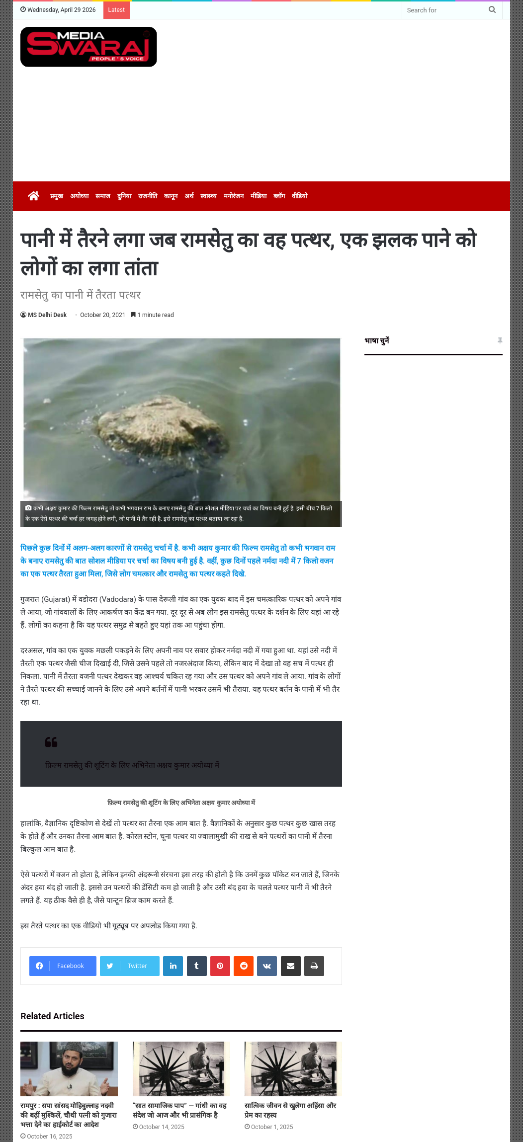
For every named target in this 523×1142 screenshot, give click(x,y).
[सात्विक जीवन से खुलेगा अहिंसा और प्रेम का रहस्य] (293, 1069)
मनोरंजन (234, 196)
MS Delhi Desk (47, 315)
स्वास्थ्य (208, 196)
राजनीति (147, 196)
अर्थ (188, 196)
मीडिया (258, 196)
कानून (170, 196)
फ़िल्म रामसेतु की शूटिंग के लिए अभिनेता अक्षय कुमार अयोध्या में (132, 765)
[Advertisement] (354, 98)
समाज (102, 196)
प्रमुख (56, 196)
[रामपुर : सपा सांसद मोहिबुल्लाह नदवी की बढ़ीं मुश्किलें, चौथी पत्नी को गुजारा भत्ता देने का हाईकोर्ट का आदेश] (68, 1069)
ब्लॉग (279, 196)
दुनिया (124, 196)
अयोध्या (79, 196)
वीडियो (299, 196)
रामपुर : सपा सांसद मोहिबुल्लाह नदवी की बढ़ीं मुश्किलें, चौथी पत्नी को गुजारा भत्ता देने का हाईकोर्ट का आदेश (68, 1115)
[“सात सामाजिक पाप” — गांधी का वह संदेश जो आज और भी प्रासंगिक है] (181, 1069)
